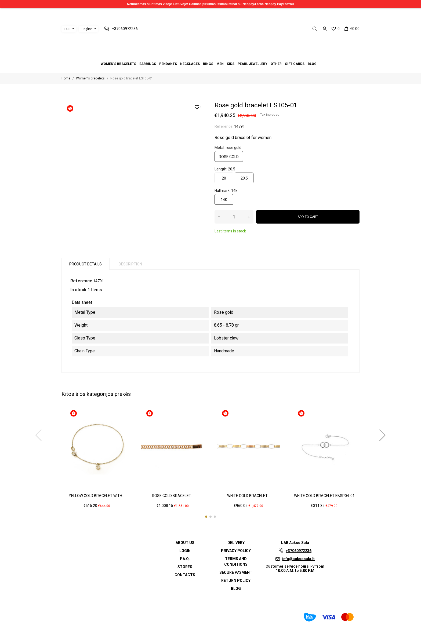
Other (220, 56)
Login (185, 551)
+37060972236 (298, 551)
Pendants (200, 56)
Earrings (197, 56)
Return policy (236, 580)
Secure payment (235, 572)
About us (185, 543)
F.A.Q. (185, 559)
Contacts (185, 575)
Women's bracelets (194, 56)
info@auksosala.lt (298, 559)
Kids (213, 56)
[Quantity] (234, 217)
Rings (207, 56)
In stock (78, 289)
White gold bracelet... (248, 496)
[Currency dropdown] (68, 29)
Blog (226, 56)
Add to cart (307, 217)
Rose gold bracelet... (172, 496)
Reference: (224, 126)
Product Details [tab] (85, 264)
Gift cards (223, 56)
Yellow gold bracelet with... (97, 496)
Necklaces (204, 56)
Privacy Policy (236, 551)
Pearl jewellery (217, 56)
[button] (206, 517)
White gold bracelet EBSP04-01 (324, 496)
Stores (184, 567)
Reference (81, 280)
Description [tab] (130, 264)
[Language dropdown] (88, 29)
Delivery (236, 543)
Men (210, 56)
